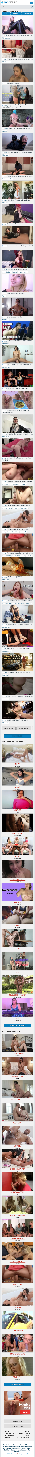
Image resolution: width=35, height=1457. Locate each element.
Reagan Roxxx (17, 1090)
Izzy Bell (17, 508)
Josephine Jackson (19, 556)
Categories (10, 1436)
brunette (24, 484)
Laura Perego (17, 1321)
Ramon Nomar (7, 508)
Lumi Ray (17, 1298)
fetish (17, 962)
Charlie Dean (7, 603)
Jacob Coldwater (17, 1159)
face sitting (6, 38)
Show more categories (17, 1025)
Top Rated (15, 13)
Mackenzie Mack (17, 1344)
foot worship (7, 62)
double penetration (17, 985)
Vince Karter (7, 556)
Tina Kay (16, 484)
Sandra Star (6, 272)
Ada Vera (17, 1136)
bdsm (5, 131)
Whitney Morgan (17, 1206)
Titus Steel (17, 1367)
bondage (5, 155)
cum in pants (18, 1426)
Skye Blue (6, 532)
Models (8, 1438)
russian (17, 916)
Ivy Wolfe (6, 699)
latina (17, 939)
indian (17, 754)
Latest (6, 13)
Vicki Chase (15, 532)
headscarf (6, 437)
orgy (17, 847)
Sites (27, 1436)
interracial (17, 824)
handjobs (6, 579)
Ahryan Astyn (17, 1182)
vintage (17, 800)
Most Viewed (27, 13)
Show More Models (17, 1384)
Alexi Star (17, 1113)
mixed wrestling (7, 179)
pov (4, 296)
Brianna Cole (17, 1229)
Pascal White (7, 484)
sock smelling (7, 651)
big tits (15, 272)
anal (23, 603)
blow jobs (6, 343)
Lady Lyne (17, 603)
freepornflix (15, 1454)
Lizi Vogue (17, 1252)
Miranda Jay (17, 1067)
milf (17, 1008)
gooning (5, 675)
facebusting (18, 1421)
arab (17, 777)
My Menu (31, 2)
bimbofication (7, 203)
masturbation (23, 272)
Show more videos (17, 736)
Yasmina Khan (17, 1044)
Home (9, 1)
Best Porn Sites (23, 1438)
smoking (5, 320)
